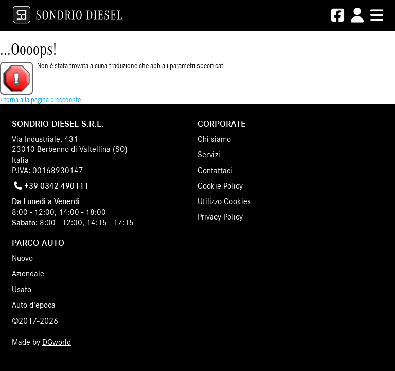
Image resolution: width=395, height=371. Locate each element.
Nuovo (22, 258)
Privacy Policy (220, 217)
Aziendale (28, 273)
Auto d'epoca (34, 305)
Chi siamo (214, 139)
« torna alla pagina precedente (40, 100)
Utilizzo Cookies (224, 201)
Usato (21, 289)
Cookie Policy (220, 186)
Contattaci (215, 170)
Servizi (209, 154)
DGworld (56, 342)
